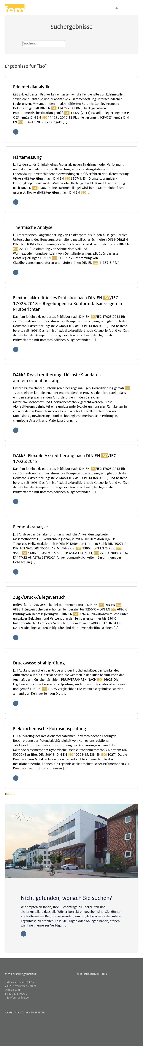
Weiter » (11, 794)
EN (116, 7)
